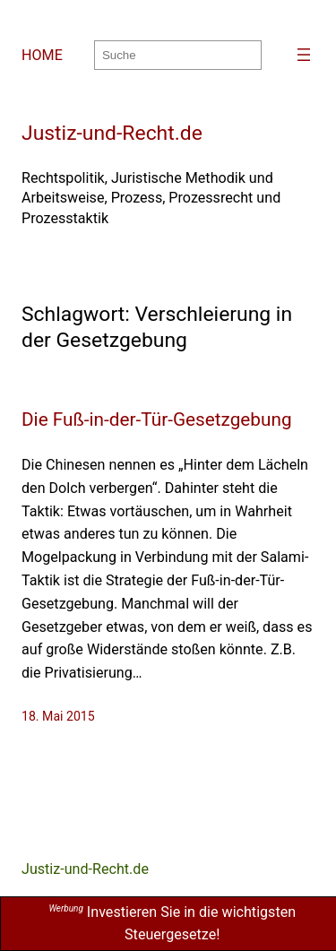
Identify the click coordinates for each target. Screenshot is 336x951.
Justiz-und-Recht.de (112, 133)
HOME (42, 55)
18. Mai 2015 (58, 716)
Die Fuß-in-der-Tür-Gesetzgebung (157, 419)
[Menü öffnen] (303, 54)
